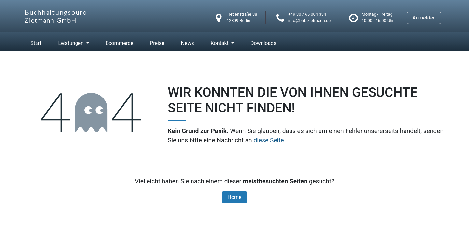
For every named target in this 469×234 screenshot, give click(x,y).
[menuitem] (36, 43)
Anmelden (424, 18)
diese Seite (268, 140)
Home (234, 197)
